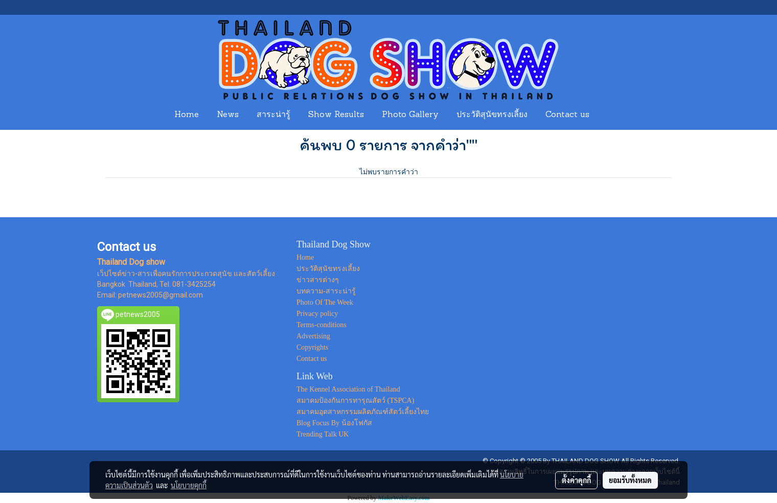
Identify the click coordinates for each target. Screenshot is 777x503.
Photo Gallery (410, 115)
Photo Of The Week (324, 302)
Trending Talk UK (322, 434)
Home (186, 115)
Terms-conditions (321, 325)
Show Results (336, 115)
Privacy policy (317, 313)
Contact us (567, 115)
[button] (608, 115)
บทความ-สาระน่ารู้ (326, 291)
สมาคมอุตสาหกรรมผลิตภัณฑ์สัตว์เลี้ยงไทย (362, 412)
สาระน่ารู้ (273, 115)
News (228, 115)
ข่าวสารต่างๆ (317, 280)
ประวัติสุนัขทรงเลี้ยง (492, 115)
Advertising (313, 336)
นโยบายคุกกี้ (189, 485)
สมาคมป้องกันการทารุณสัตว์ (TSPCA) (355, 400)
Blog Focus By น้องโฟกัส (334, 423)
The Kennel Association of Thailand (348, 389)
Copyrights (312, 347)
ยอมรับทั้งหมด (630, 480)
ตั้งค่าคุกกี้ (576, 480)
